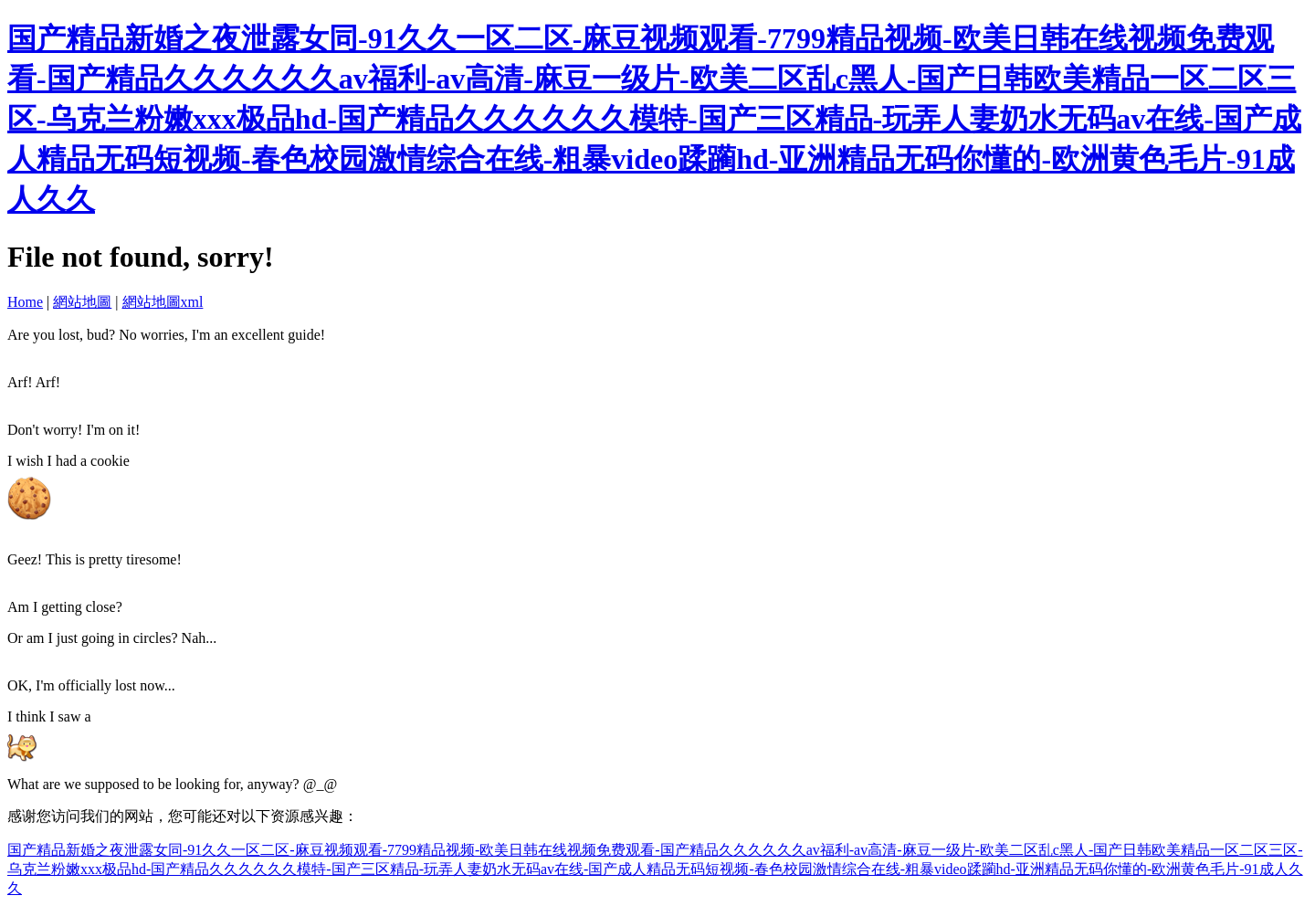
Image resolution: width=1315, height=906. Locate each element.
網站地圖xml (163, 302)
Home (25, 302)
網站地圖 (82, 302)
